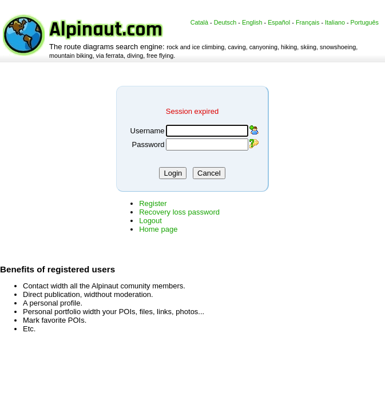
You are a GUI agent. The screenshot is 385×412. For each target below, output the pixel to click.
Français (308, 22)
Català (199, 22)
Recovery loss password (179, 212)
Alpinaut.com (105, 29)
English (252, 22)
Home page (158, 229)
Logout (150, 220)
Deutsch (225, 22)
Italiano (335, 22)
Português (365, 22)
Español (279, 22)
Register (152, 203)
